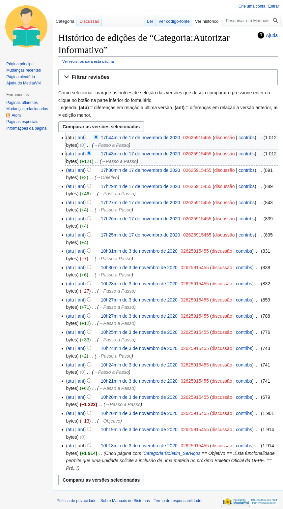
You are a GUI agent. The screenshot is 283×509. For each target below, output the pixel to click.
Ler (150, 21)
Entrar (273, 6)
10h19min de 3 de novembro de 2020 (139, 429)
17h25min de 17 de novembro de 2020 (140, 235)
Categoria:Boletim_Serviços (171, 453)
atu (71, 153)
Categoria (65, 21)
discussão (224, 137)
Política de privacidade (77, 500)
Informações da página (26, 128)
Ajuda (272, 35)
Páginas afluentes (22, 102)
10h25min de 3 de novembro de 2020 (139, 332)
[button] (168, 77)
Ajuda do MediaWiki (23, 83)
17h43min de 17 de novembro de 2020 (140, 153)
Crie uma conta (252, 6)
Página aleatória (20, 77)
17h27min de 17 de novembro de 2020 (140, 202)
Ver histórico (207, 21)
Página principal (20, 64)
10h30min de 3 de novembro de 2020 (139, 267)
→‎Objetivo (107, 177)
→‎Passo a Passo (111, 145)
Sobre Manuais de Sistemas (125, 500)
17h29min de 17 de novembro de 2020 (140, 186)
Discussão (89, 21)
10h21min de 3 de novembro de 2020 (139, 381)
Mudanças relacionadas (27, 109)
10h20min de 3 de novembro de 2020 (139, 397)
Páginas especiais (22, 121)
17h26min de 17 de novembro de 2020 (140, 218)
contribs (247, 137)
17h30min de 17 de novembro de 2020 (140, 170)
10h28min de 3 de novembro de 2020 (139, 283)
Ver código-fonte (174, 21)
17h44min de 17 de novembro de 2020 (140, 137)
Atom (16, 115)
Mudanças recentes (23, 70)
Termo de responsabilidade (177, 500)
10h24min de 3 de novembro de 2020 (139, 348)
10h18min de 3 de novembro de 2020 (139, 445)
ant (81, 137)
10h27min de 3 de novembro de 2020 (139, 299)
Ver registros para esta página (88, 61)
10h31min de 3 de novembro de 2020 (139, 251)
